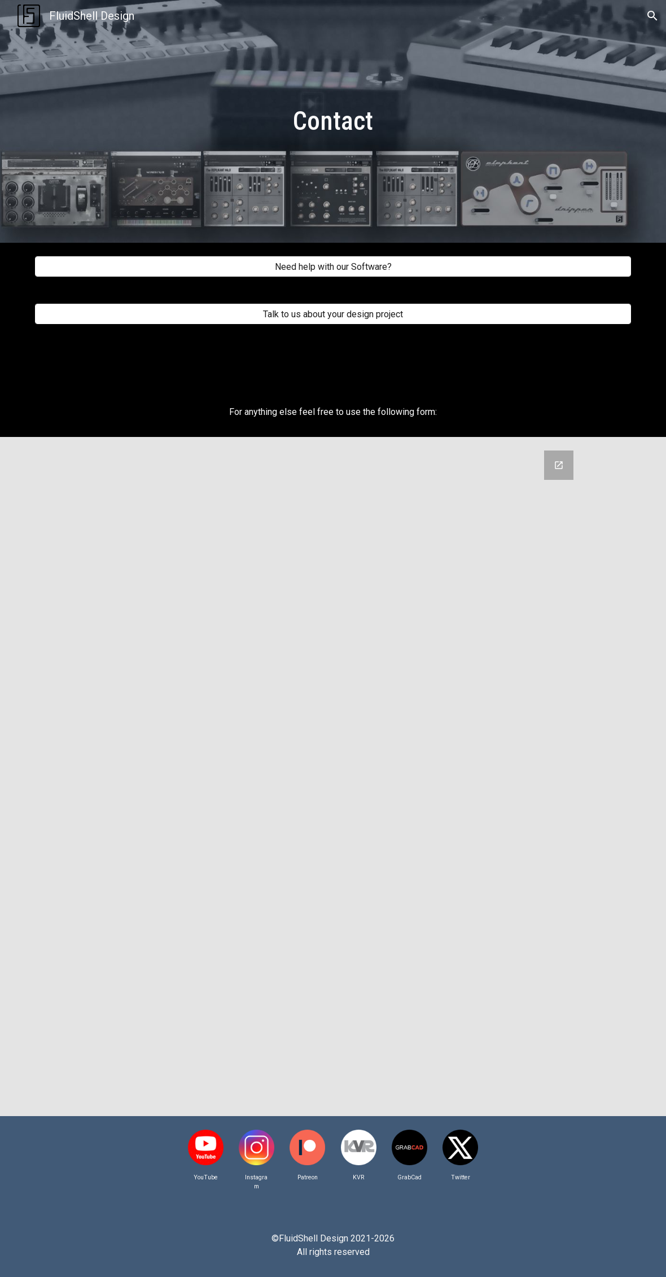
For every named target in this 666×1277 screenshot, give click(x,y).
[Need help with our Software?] (333, 266)
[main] (333, 121)
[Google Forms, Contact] (358, 777)
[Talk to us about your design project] (333, 314)
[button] (652, 15)
